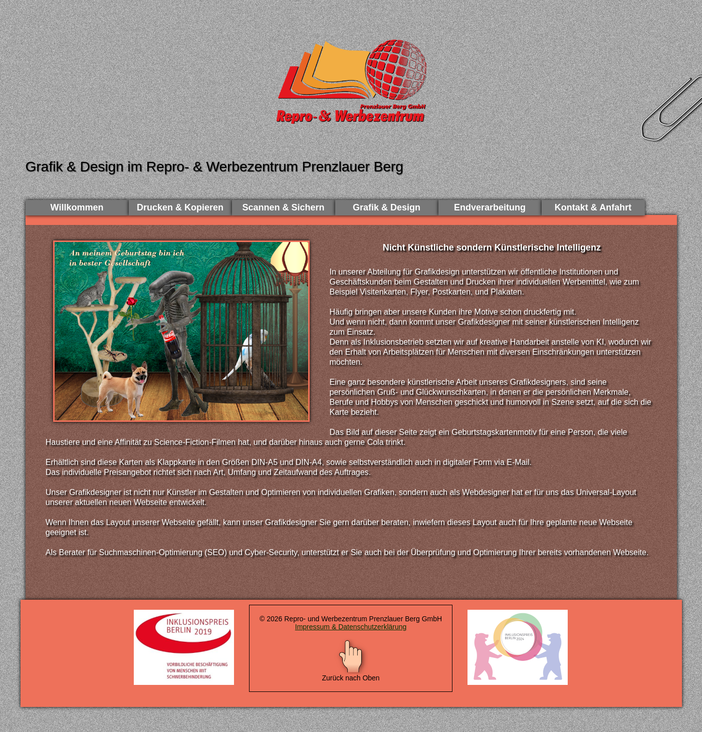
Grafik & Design (386, 207)
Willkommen (77, 207)
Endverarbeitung (490, 207)
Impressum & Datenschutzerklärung (351, 627)
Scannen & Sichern (283, 207)
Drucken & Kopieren (180, 207)
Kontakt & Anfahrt (593, 207)
